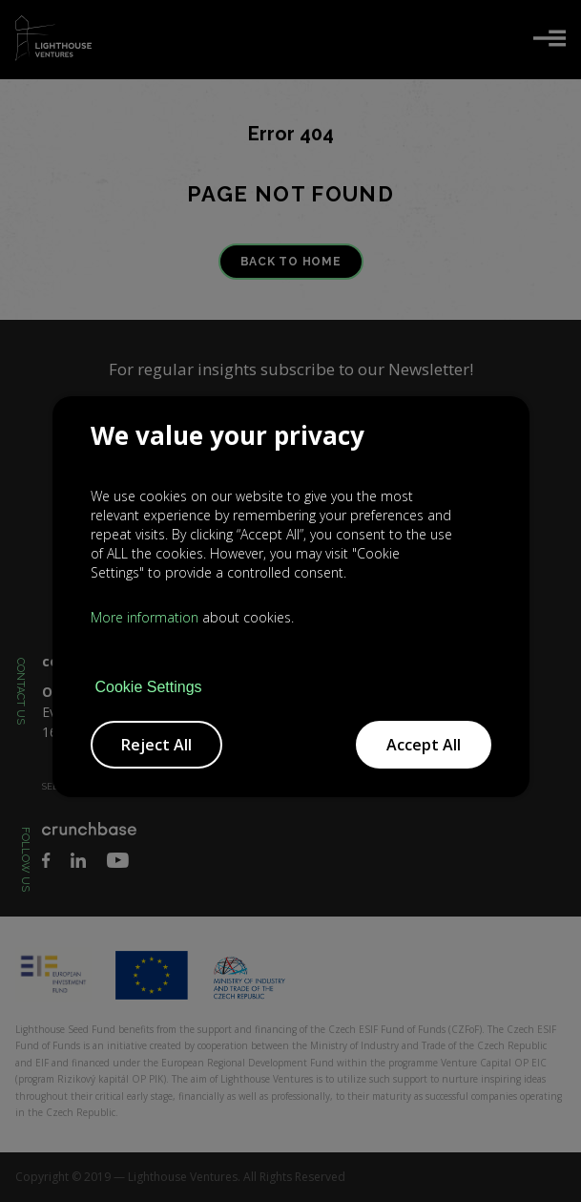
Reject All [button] (156, 744)
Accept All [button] (423, 744)
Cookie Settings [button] (148, 687)
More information (144, 617)
